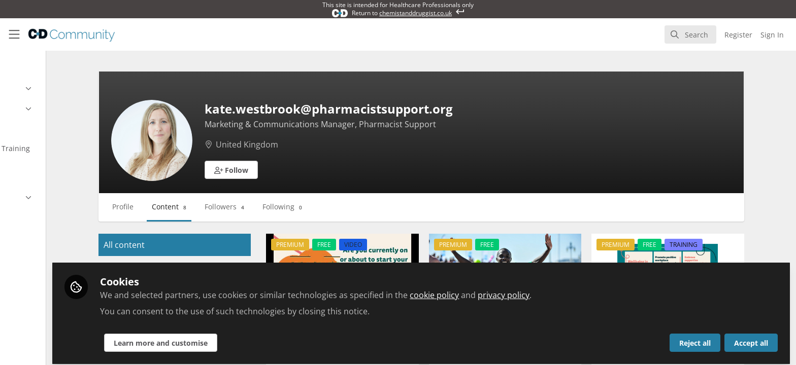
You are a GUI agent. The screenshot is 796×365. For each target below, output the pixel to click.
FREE (377, 244)
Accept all (751, 338)
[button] (295, 170)
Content (233, 206)
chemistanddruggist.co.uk (415, 13)
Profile (186, 206)
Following (346, 206)
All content (188, 244)
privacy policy (587, 290)
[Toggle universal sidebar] (14, 34)
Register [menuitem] (738, 35)
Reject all (695, 338)
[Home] (71, 34)
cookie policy (518, 290)
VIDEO (406, 244)
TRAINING (714, 244)
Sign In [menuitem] (772, 35)
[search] (690, 34)
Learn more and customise (244, 338)
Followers (288, 206)
